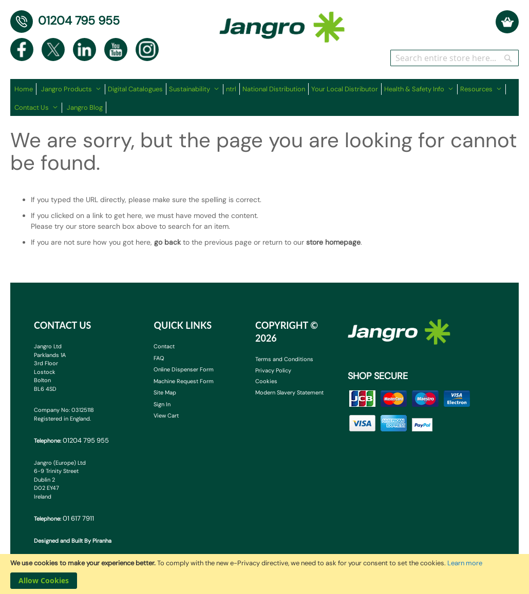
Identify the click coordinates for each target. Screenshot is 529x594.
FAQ (159, 358)
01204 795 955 (79, 20)
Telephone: (71, 440)
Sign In (162, 404)
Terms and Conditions (284, 359)
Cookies (266, 381)
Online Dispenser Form (184, 369)
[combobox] (454, 58)
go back (167, 242)
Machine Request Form (184, 381)
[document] (264, 574)
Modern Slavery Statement (289, 392)
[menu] (264, 97)
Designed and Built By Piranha (72, 540)
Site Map (165, 392)
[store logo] (282, 22)
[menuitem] (25, 89)
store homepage (333, 242)
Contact (164, 346)
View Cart (166, 415)
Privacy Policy (273, 370)
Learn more (464, 563)
